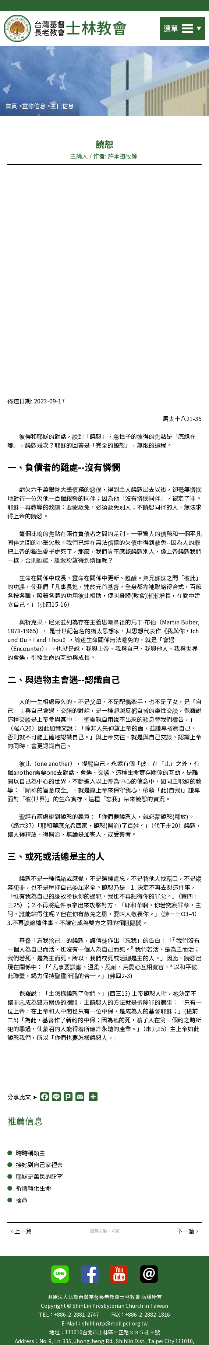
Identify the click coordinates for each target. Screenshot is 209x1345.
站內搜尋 (147, 26)
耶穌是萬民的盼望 (39, 1178)
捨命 (22, 1202)
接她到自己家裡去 (39, 1166)
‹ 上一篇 (21, 1233)
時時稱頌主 (30, 1155)
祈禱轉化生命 (33, 1190)
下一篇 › (187, 1233)
